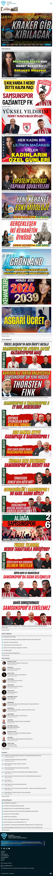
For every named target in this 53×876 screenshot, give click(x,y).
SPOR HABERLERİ (5, 855)
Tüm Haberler (47, 44)
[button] (4, 45)
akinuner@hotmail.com (7, 866)
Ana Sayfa (3, 851)
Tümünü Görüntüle (5, 336)
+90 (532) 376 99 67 (6, 863)
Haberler (3, 852)
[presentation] (3, 30)
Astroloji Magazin (4, 857)
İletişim (2, 860)
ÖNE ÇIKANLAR (4, 854)
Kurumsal (3, 858)
